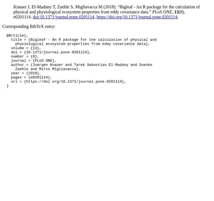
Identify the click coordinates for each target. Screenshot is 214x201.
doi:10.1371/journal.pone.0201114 (63, 17)
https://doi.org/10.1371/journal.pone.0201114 (137, 17)
